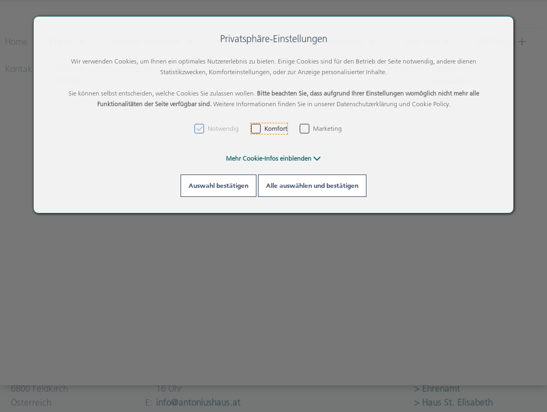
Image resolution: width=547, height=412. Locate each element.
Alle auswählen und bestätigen (312, 185)
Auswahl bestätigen (218, 185)
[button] (273, 158)
